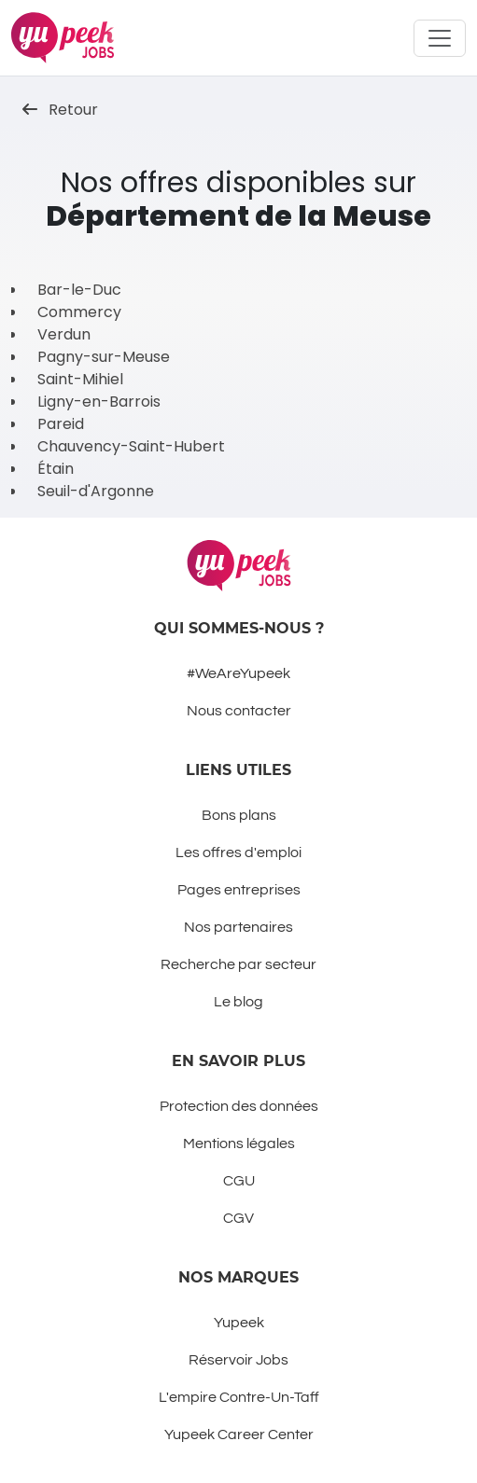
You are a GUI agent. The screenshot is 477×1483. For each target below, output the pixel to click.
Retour (60, 109)
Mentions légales (239, 1143)
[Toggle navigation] (440, 38)
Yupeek (239, 1322)
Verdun (64, 334)
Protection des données (239, 1106)
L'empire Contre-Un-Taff (239, 1397)
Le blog (238, 1001)
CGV (238, 1218)
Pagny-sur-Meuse (103, 356)
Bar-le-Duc (79, 289)
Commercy (79, 312)
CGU (239, 1180)
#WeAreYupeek (238, 673)
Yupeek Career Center (239, 1434)
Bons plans (239, 815)
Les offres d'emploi (238, 852)
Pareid (60, 424)
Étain (55, 468)
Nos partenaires (238, 927)
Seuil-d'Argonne (95, 491)
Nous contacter (239, 710)
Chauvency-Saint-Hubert (131, 446)
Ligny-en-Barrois (99, 401)
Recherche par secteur (238, 964)
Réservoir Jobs (238, 1359)
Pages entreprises (239, 889)
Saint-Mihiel (80, 379)
